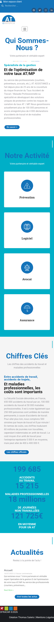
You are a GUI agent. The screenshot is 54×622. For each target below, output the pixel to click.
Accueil (8, 570)
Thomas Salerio (26, 617)
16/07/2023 (9, 574)
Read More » (9, 590)
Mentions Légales (45, 617)
